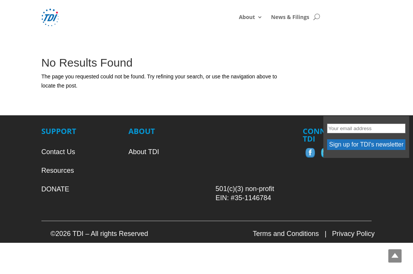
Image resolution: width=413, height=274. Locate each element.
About (247, 17)
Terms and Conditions (286, 233)
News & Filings (290, 17)
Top (395, 256)
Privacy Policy (353, 233)
